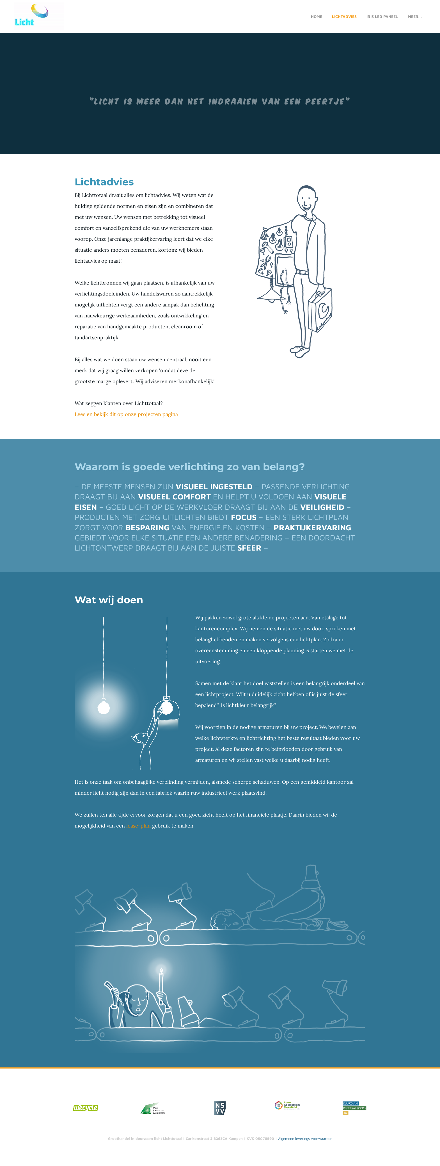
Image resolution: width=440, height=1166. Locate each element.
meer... (415, 17)
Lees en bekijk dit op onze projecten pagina (126, 415)
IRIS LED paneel (382, 17)
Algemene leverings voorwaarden (305, 1139)
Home (316, 17)
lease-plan (138, 827)
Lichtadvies (344, 17)
